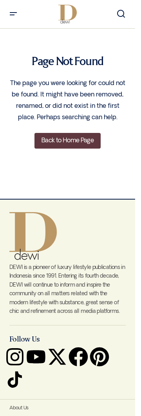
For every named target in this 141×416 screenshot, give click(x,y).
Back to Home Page (68, 140)
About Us (19, 408)
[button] (13, 14)
